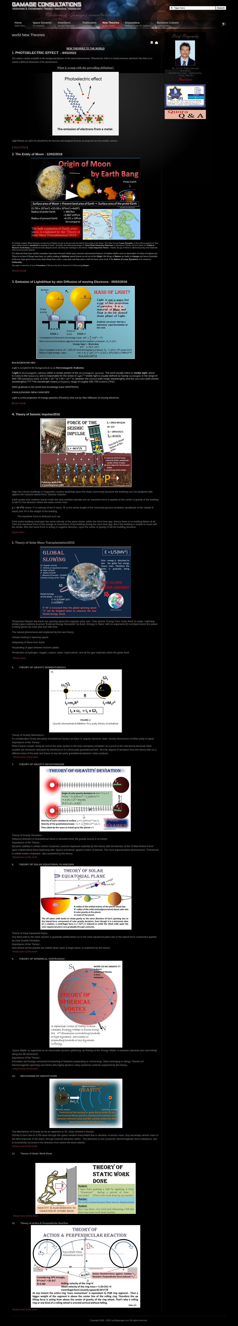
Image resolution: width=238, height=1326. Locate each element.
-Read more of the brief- (25, 757)
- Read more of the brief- (25, 1215)
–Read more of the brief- (25, 1068)
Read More (20, 147)
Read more (19, 270)
